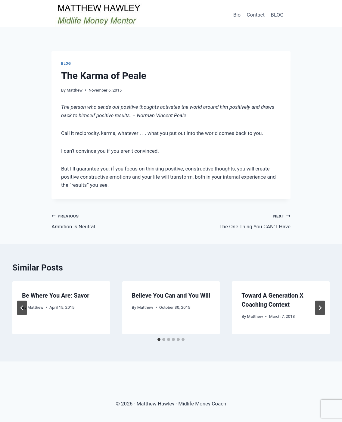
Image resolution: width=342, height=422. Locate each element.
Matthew (74, 90)
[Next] (320, 308)
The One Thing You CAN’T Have (233, 221)
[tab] (158, 339)
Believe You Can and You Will (171, 295)
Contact (256, 15)
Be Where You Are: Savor (55, 295)
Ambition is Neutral (108, 221)
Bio (237, 15)
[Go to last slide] (22, 308)
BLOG (277, 15)
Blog (66, 63)
